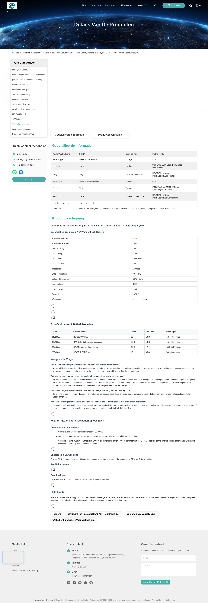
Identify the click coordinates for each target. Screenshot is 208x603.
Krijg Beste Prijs (147, 110)
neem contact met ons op (144, 5)
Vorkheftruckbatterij (41, 53)
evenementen (127, 5)
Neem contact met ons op (25, 570)
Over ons (16, 560)
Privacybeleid (38, 600)
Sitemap (49, 600)
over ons (96, 5)
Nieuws (15, 565)
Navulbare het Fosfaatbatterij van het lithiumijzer (93, 514)
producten (111, 5)
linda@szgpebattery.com (29, 159)
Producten (26, 53)
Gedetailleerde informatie (69, 134)
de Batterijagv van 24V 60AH (142, 514)
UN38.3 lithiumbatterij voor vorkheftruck (74, 520)
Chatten (174, 5)
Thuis (85, 5)
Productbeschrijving (110, 134)
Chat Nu (28, 179)
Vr (155, 5)
